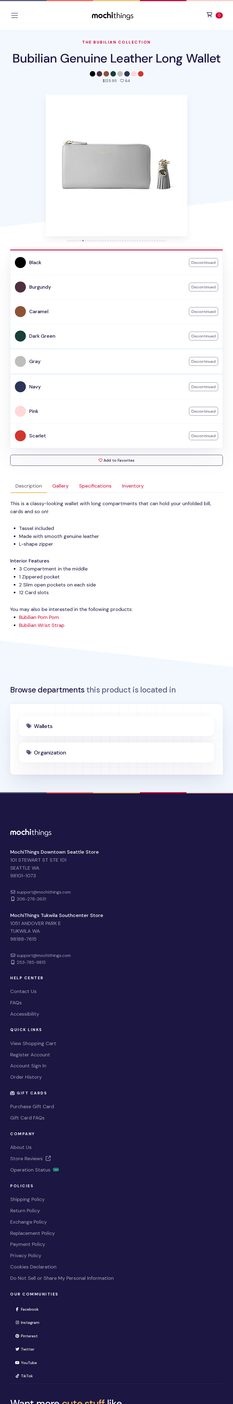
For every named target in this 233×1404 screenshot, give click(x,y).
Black (35, 262)
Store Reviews (31, 1158)
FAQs (16, 1002)
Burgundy (40, 287)
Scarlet (37, 435)
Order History (26, 1077)
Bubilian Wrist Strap (41, 625)
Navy (34, 386)
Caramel (38, 311)
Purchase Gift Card (32, 1106)
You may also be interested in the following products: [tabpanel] (116, 564)
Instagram (29, 1322)
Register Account (30, 1054)
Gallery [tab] (60, 486)
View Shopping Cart (33, 1043)
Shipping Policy (27, 1199)
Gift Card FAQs (27, 1117)
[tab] (68, 240)
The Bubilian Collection (116, 42)
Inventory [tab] (133, 486)
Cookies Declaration (33, 1267)
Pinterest (28, 1335)
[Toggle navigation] (14, 15)
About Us (21, 1147)
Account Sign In (28, 1065)
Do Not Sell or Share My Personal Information (62, 1278)
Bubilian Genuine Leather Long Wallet (116, 58)
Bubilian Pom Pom (39, 617)
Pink (33, 411)
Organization (50, 752)
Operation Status (34, 1170)
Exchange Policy (28, 1222)
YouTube (28, 1362)
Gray (34, 361)
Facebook (29, 1309)
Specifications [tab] (95, 486)
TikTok (26, 1375)
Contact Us (23, 991)
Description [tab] (28, 486)
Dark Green (42, 336)
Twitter (27, 1349)
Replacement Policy (32, 1233)
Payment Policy (27, 1244)
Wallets (43, 726)
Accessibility (24, 1014)
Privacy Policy (25, 1255)
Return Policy (25, 1210)
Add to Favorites (116, 460)
